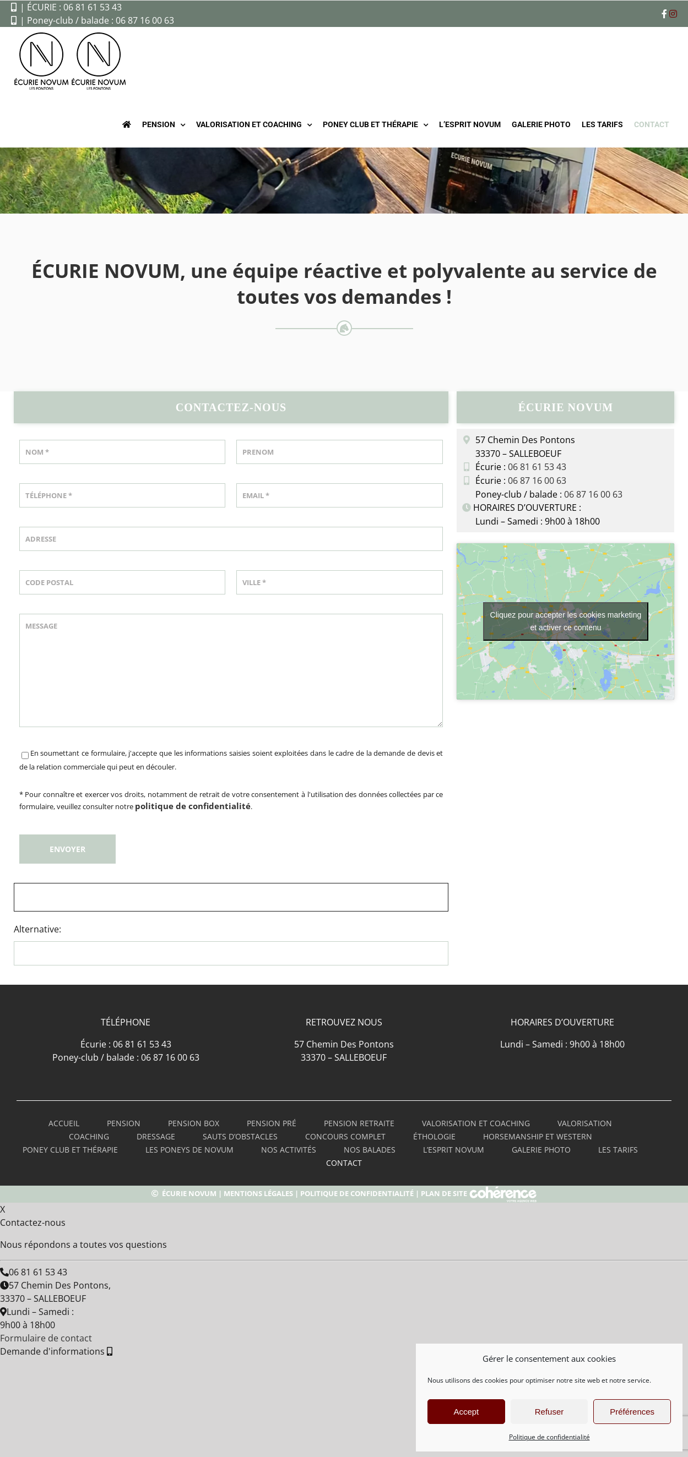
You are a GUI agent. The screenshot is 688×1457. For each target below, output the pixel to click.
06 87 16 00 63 (537, 480)
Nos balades (370, 1149)
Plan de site (444, 1193)
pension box (193, 1123)
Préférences (632, 1411)
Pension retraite (359, 1123)
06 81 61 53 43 (537, 467)
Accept (466, 1411)
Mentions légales (258, 1193)
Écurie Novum (189, 1193)
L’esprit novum (453, 1149)
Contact (344, 1163)
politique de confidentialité (193, 805)
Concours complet (345, 1136)
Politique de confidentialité (549, 1437)
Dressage (156, 1136)
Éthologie (434, 1136)
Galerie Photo (541, 1149)
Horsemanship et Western (537, 1136)
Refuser (549, 1411)
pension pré (271, 1123)
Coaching (89, 1136)
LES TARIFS (618, 1149)
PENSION (123, 1123)
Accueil (63, 1123)
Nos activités (288, 1149)
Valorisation (584, 1123)
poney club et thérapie (70, 1149)
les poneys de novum (189, 1149)
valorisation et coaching (476, 1123)
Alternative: (37, 929)
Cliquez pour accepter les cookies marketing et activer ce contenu (566, 621)
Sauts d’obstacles (240, 1136)
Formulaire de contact (46, 1338)
